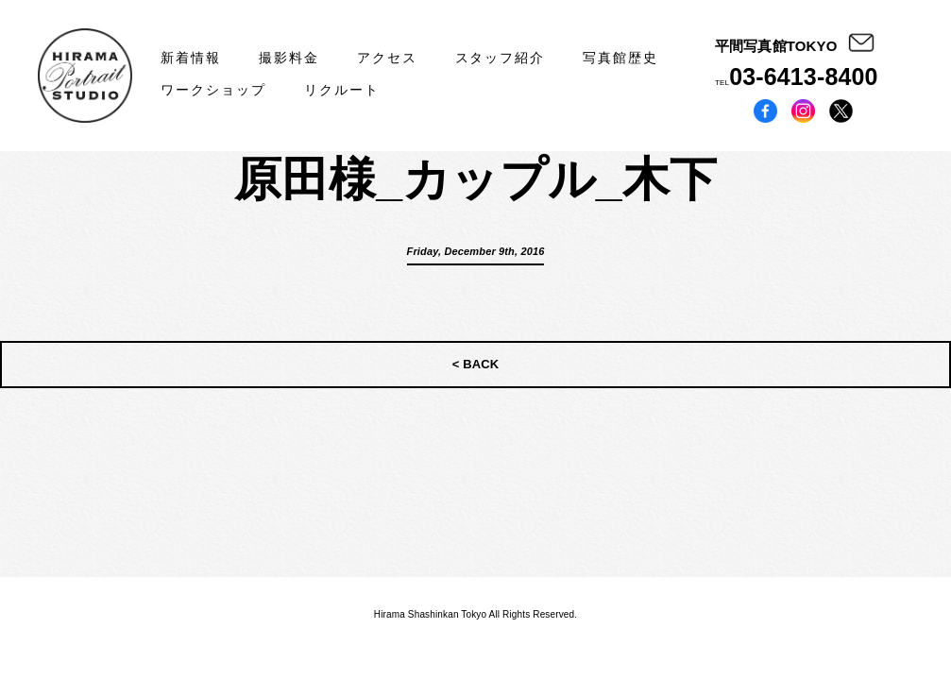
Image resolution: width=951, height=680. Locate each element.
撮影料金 (289, 57)
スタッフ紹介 (500, 57)
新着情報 (191, 57)
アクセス (387, 57)
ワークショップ (213, 89)
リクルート (342, 89)
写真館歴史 (620, 57)
